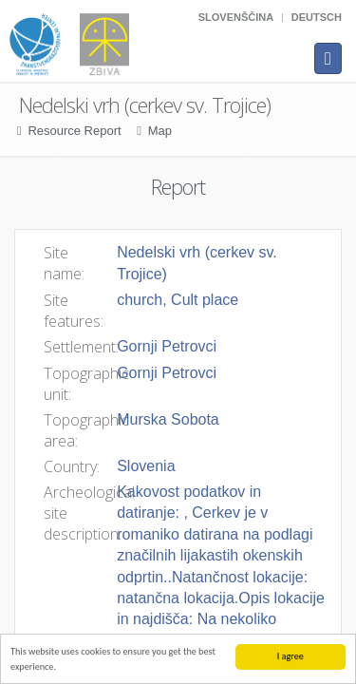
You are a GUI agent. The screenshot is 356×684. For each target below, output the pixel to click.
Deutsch (316, 17)
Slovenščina (235, 17)
